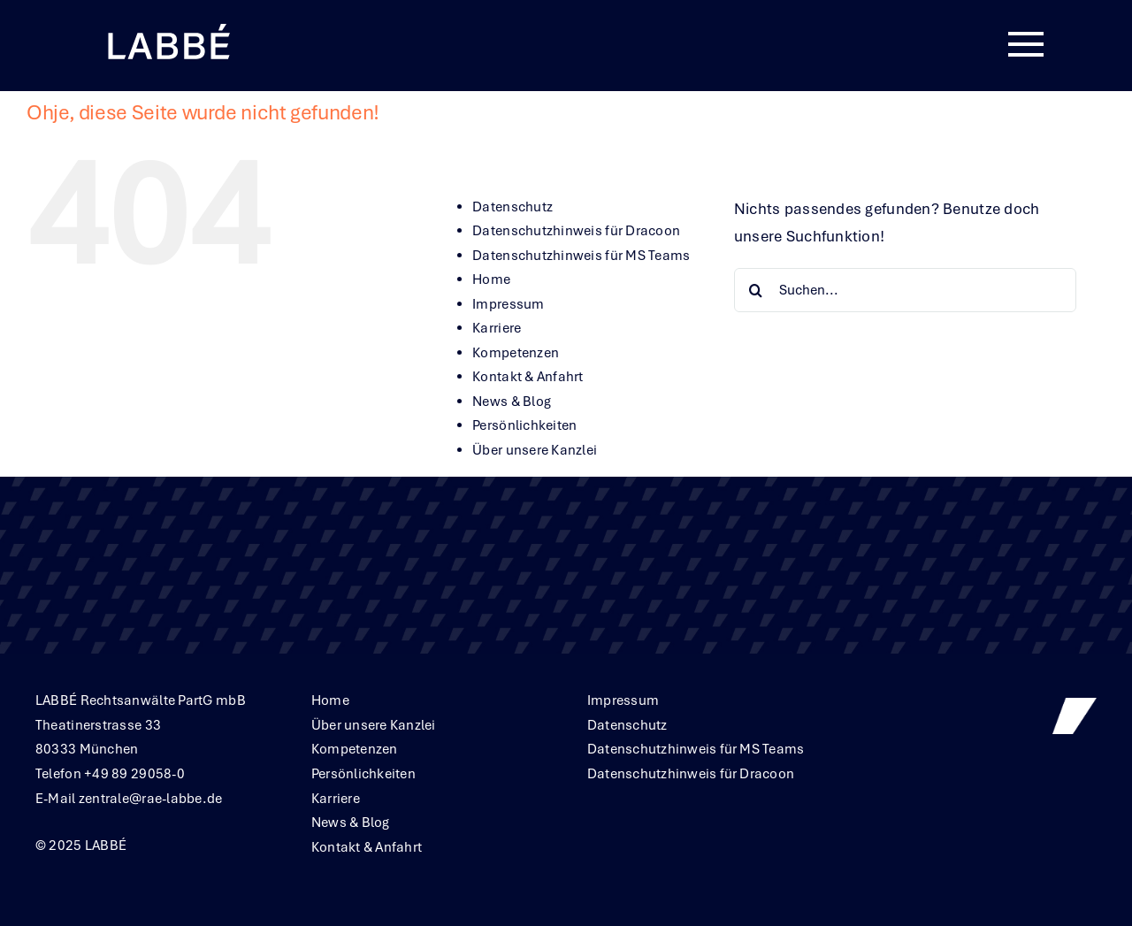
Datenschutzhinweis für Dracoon (576, 231)
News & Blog (511, 401)
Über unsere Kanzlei (534, 450)
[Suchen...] (905, 290)
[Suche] (756, 290)
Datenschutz (512, 207)
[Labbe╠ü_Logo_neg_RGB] (168, 25)
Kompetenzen (515, 353)
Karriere (496, 328)
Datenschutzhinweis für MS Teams (581, 255)
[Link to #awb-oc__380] (1026, 45)
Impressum (508, 304)
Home (491, 279)
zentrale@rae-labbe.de (151, 798)
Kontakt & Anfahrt (528, 377)
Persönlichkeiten (524, 425)
